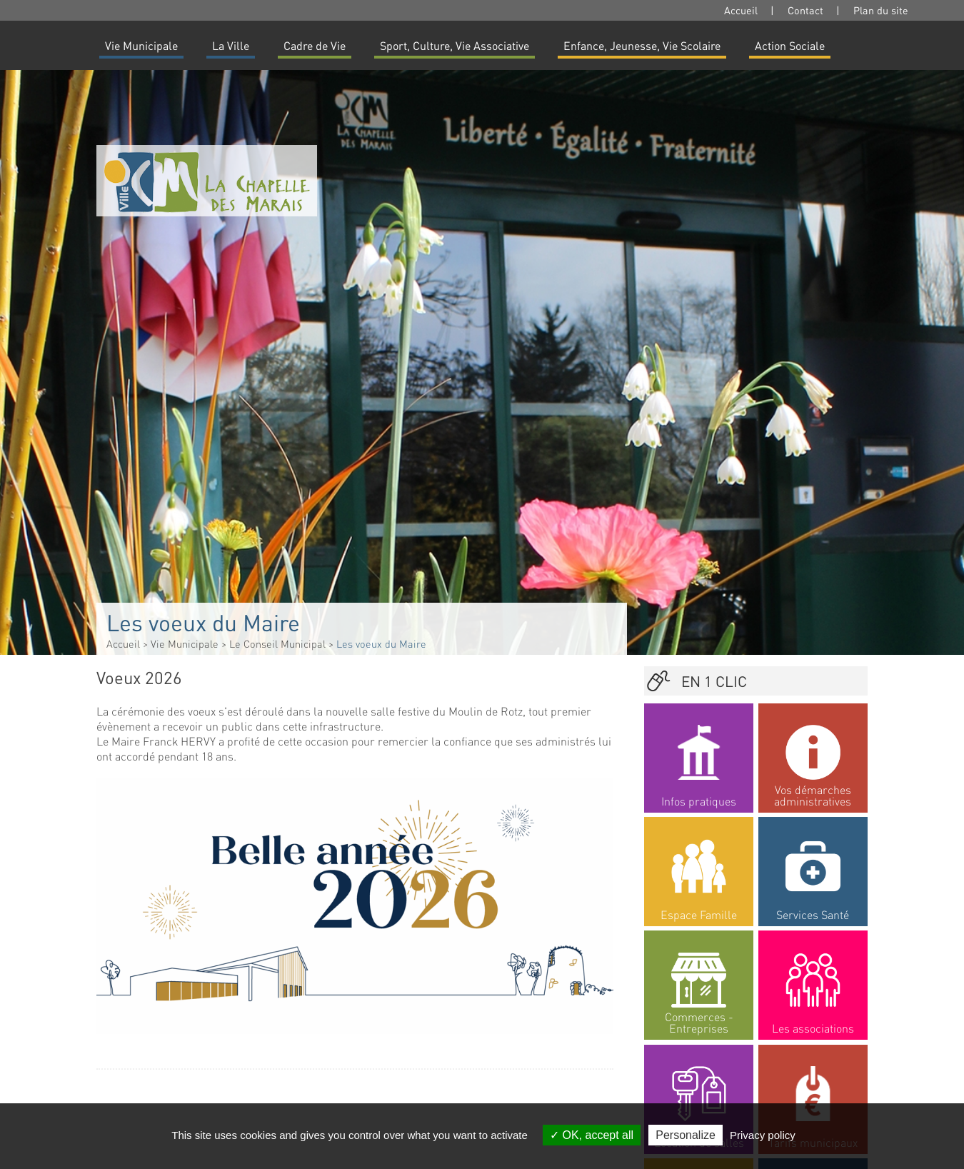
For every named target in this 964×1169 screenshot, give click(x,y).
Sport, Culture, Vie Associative (454, 45)
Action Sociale (790, 45)
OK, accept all (591, 1135)
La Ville (230, 45)
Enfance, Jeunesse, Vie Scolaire (642, 45)
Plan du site (880, 10)
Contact (805, 10)
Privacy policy (762, 1135)
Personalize (686, 1135)
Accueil (741, 10)
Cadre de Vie (314, 45)
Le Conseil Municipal (277, 643)
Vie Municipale (141, 45)
